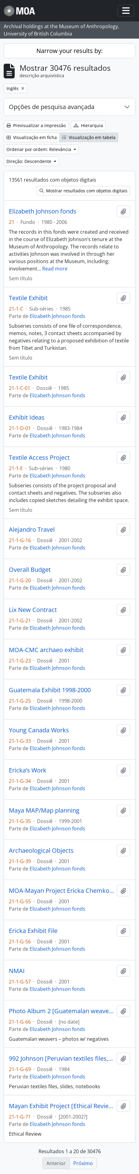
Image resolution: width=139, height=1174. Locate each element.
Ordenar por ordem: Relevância (39, 149)
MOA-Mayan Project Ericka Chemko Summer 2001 (61, 890)
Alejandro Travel (32, 529)
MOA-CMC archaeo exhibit (46, 650)
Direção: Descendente (29, 161)
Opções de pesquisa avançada (51, 107)
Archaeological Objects (41, 850)
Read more (55, 268)
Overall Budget (30, 569)
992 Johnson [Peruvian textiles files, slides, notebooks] (61, 1058)
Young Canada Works (39, 730)
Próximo (83, 1163)
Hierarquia (88, 125)
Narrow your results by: (69, 51)
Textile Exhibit (28, 298)
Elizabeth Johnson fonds (42, 211)
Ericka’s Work (27, 770)
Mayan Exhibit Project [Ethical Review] (61, 1106)
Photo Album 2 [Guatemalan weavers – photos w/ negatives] (61, 1011)
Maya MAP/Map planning (44, 810)
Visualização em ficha (31, 137)
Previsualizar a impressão (36, 125)
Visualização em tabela (88, 137)
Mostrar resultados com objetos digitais (83, 191)
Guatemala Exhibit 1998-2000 (50, 690)
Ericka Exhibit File (33, 930)
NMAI (17, 971)
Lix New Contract (33, 609)
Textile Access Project (39, 457)
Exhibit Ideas (27, 417)
